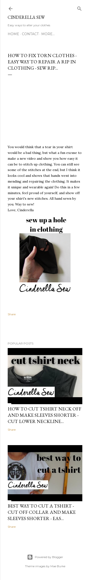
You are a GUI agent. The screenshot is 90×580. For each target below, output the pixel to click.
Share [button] (12, 314)
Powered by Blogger (45, 557)
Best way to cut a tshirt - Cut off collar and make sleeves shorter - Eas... (42, 512)
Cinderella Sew (26, 17)
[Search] (79, 8)
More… (48, 34)
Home (13, 34)
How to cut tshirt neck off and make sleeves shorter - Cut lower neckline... (44, 415)
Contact (30, 34)
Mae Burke (57, 566)
